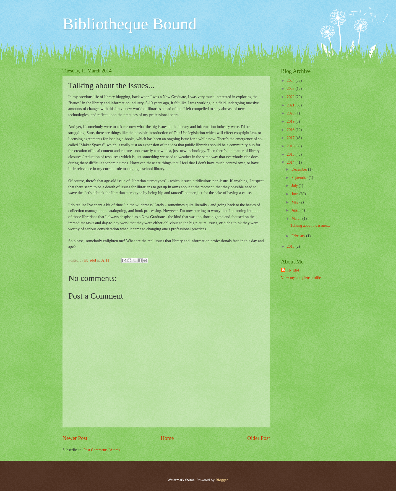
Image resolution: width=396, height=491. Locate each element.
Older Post (258, 438)
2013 (291, 246)
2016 (291, 146)
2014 (291, 162)
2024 (291, 81)
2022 (291, 97)
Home (167, 438)
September (300, 178)
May (295, 202)
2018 (291, 130)
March (296, 218)
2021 (291, 105)
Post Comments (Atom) (102, 450)
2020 (291, 113)
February (298, 236)
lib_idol (292, 270)
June (295, 194)
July (295, 186)
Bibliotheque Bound (129, 24)
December (299, 169)
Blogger (221, 480)
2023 (291, 89)
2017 (291, 138)
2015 (291, 154)
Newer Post (74, 438)
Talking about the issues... (310, 225)
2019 (291, 121)
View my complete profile (301, 278)
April (296, 210)
